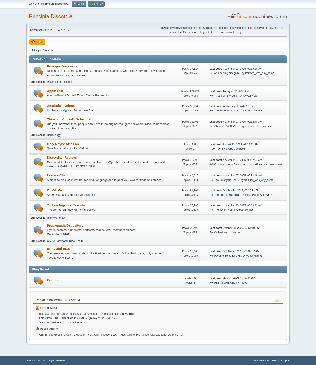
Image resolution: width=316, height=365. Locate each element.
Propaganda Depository (65, 225)
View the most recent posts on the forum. (63, 322)
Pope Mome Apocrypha (259, 194)
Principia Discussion (63, 66)
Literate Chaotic (59, 175)
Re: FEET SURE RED (222, 282)
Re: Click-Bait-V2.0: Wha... (225, 126)
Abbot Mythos (254, 110)
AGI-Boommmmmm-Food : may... (229, 164)
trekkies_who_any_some (259, 73)
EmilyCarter (127, 313)
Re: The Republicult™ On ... (225, 110)
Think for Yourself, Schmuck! (69, 119)
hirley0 (243, 282)
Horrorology (54, 135)
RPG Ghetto (76, 241)
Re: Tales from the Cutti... (224, 95)
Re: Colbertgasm (219, 232)
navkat (237, 232)
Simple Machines (56, 360)
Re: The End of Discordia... (225, 194)
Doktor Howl (250, 95)
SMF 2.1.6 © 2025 (36, 360)
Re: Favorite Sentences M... (225, 255)
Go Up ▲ (285, 360)
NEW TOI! (215, 148)
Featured (54, 280)
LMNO (65, 234)
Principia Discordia (51, 16)
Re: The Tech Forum (221, 209)
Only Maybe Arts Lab (63, 144)
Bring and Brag (58, 248)
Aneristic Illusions (61, 106)
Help (255, 360)
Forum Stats (46, 307)
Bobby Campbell (235, 148)
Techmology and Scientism (67, 205)
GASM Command (57, 241)
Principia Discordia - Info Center (58, 299)
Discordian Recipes (62, 157)
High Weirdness (56, 217)
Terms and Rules (269, 360)
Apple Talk (55, 91)
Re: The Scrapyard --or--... (224, 180)
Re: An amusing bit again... (225, 73)
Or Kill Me (54, 190)
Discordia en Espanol (59, 81)
